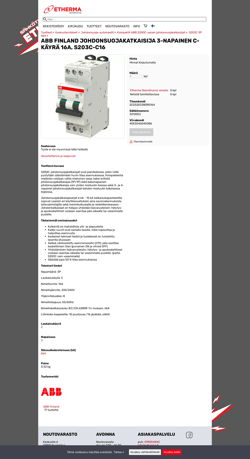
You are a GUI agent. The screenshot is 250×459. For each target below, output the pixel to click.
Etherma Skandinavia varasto (149, 90)
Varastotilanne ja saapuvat (58, 156)
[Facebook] (189, 435)
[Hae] (124, 19)
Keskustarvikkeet (67, 32)
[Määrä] (136, 76)
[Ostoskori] (145, 26)
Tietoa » (119, 452)
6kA (43, 353)
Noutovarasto (117, 26)
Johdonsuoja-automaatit (98, 32)
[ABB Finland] (51, 399)
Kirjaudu (75, 26)
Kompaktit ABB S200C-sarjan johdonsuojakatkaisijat (152, 32)
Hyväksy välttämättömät (145, 452)
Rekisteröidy (53, 26)
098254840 (152, 442)
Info (136, 26)
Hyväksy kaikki (172, 452)
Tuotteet (94, 26)
